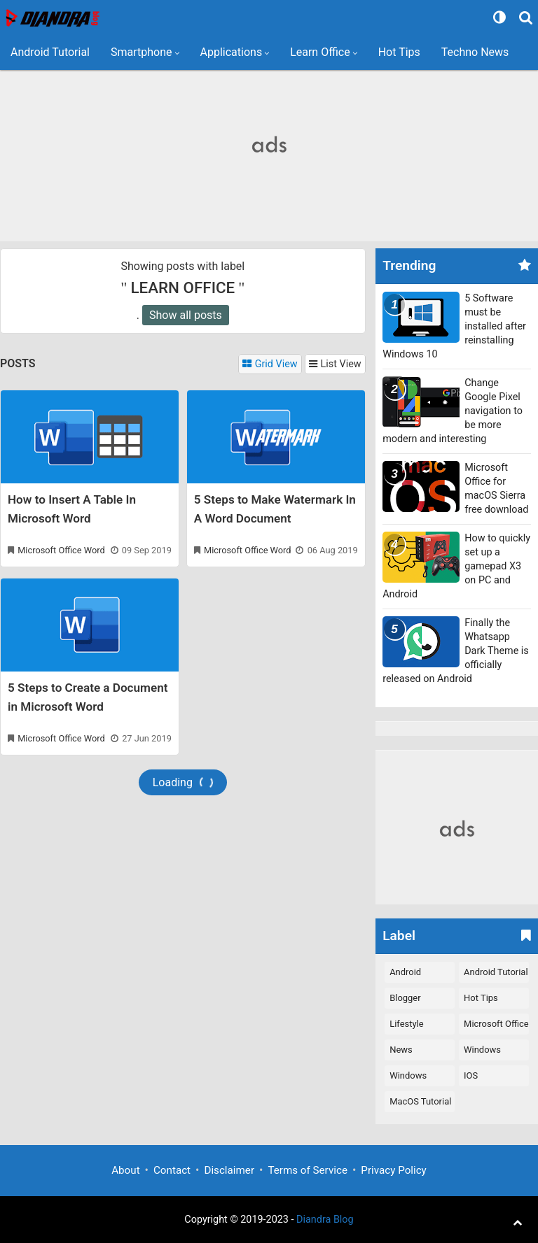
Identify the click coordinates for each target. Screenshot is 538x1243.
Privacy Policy (394, 1170)
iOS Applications (489, 1078)
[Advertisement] (269, 143)
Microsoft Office (496, 1023)
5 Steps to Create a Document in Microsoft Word (87, 697)
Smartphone (141, 52)
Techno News (475, 52)
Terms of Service (307, 1170)
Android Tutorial (50, 52)
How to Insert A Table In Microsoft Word (72, 508)
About (125, 1170)
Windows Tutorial (408, 1078)
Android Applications (414, 975)
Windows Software (482, 1052)
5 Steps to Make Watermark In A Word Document (275, 508)
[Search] (527, 17)
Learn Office (320, 52)
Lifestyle (406, 1023)
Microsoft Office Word (61, 550)
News (401, 1049)
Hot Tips (399, 52)
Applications (231, 52)
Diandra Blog (325, 1220)
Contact (172, 1170)
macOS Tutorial (420, 1101)
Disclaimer (229, 1170)
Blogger (404, 998)
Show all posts (185, 315)
